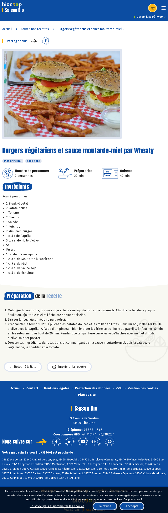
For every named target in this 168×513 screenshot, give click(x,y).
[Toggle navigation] (163, 9)
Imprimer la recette (69, 367)
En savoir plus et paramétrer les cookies (57, 506)
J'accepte (131, 506)
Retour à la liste (23, 367)
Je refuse (105, 506)
